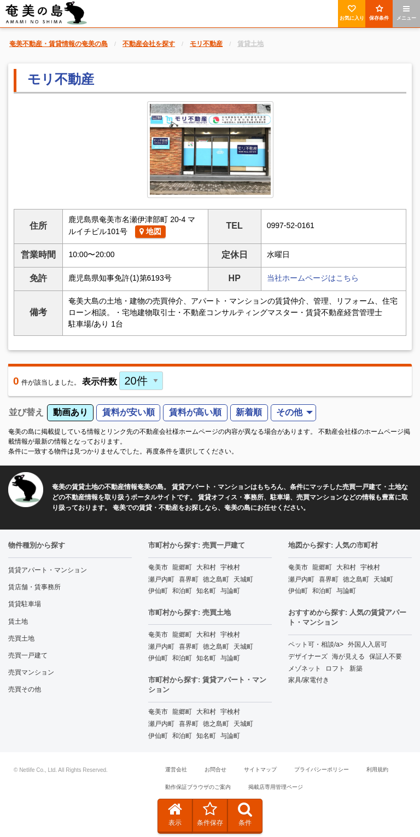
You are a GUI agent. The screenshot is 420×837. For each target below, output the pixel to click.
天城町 (243, 579)
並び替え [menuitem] (26, 412)
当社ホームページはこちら (313, 278)
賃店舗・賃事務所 (34, 587)
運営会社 (176, 769)
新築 (356, 668)
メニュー (406, 13)
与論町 (230, 591)
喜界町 (189, 579)
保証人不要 (385, 656)
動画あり (70, 412)
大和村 (206, 567)
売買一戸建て (28, 655)
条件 (245, 814)
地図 (150, 231)
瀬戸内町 (161, 579)
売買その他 (24, 689)
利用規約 (377, 769)
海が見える (348, 656)
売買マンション (31, 672)
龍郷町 (182, 567)
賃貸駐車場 (24, 604)
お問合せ (215, 769)
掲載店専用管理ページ (275, 787)
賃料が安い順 (128, 412)
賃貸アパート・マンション (47, 570)
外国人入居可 (367, 644)
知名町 (206, 591)
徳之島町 (216, 579)
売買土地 (21, 638)
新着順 (249, 412)
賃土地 (18, 621)
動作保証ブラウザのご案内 (198, 787)
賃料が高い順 (195, 412)
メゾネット (304, 668)
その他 (289, 412)
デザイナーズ (308, 656)
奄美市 (158, 567)
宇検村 (230, 567)
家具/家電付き (308, 680)
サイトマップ (260, 769)
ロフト (335, 668)
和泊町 (182, 591)
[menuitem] (294, 412)
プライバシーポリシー (321, 769)
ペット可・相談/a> (315, 644)
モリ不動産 (60, 79)
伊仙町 (158, 591)
